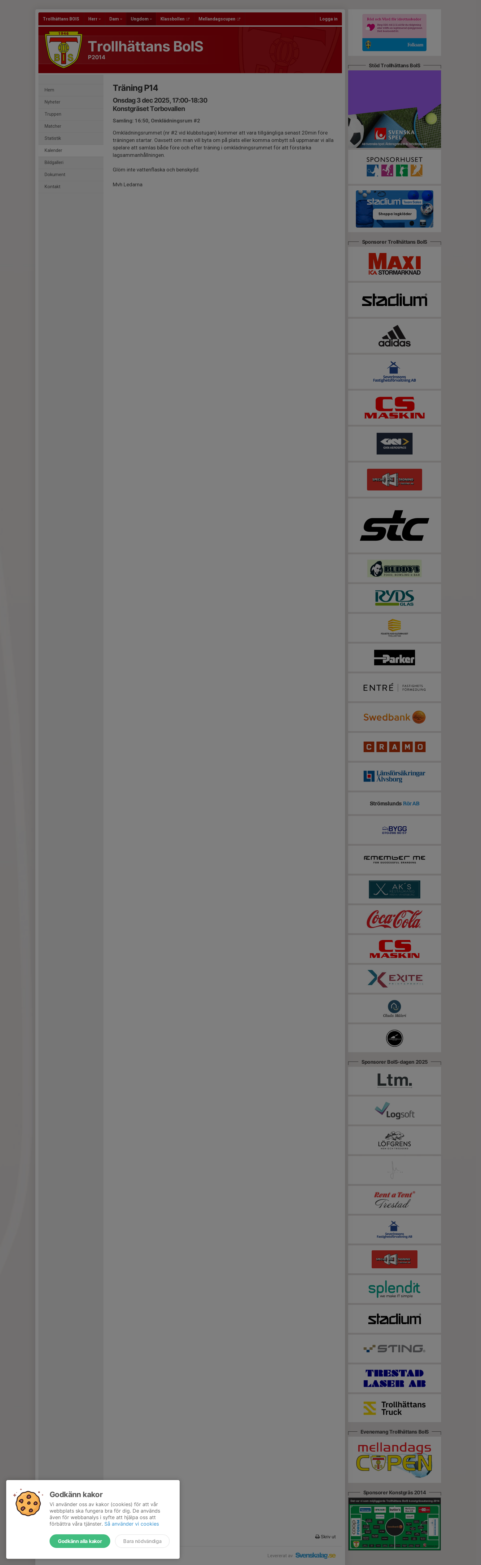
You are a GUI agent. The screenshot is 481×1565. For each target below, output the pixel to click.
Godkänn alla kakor (80, 1541)
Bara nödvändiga (142, 1541)
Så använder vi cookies (131, 1524)
